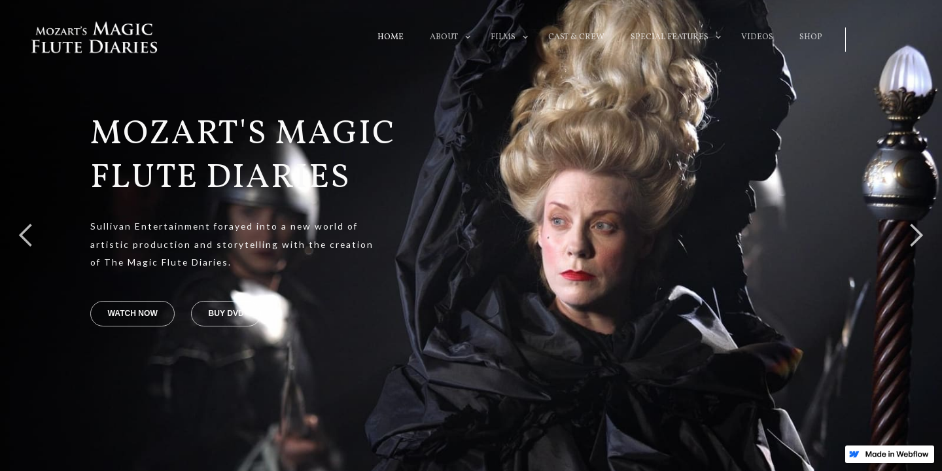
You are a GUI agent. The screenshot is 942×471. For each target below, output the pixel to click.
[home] (94, 37)
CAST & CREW (576, 37)
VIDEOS (757, 37)
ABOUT (444, 37)
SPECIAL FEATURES (669, 37)
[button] (444, 37)
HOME (390, 37)
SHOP (810, 37)
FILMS (503, 37)
